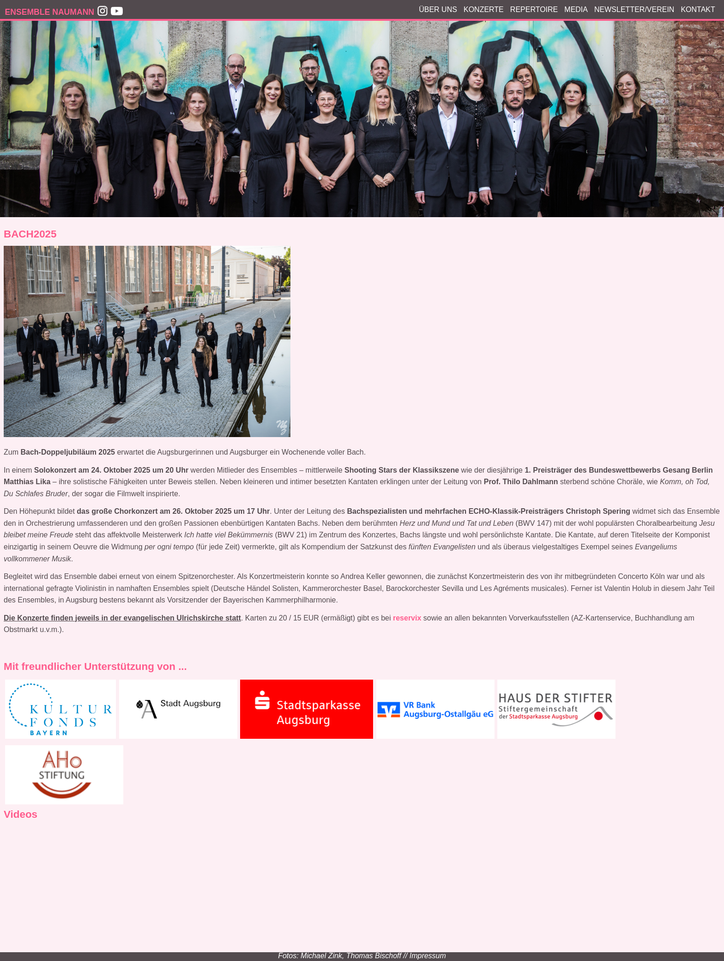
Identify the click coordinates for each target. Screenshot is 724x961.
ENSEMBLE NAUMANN (50, 12)
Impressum (428, 956)
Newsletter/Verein (634, 9)
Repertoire (534, 9)
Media (576, 9)
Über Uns (438, 9)
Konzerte (484, 9)
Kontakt (698, 9)
